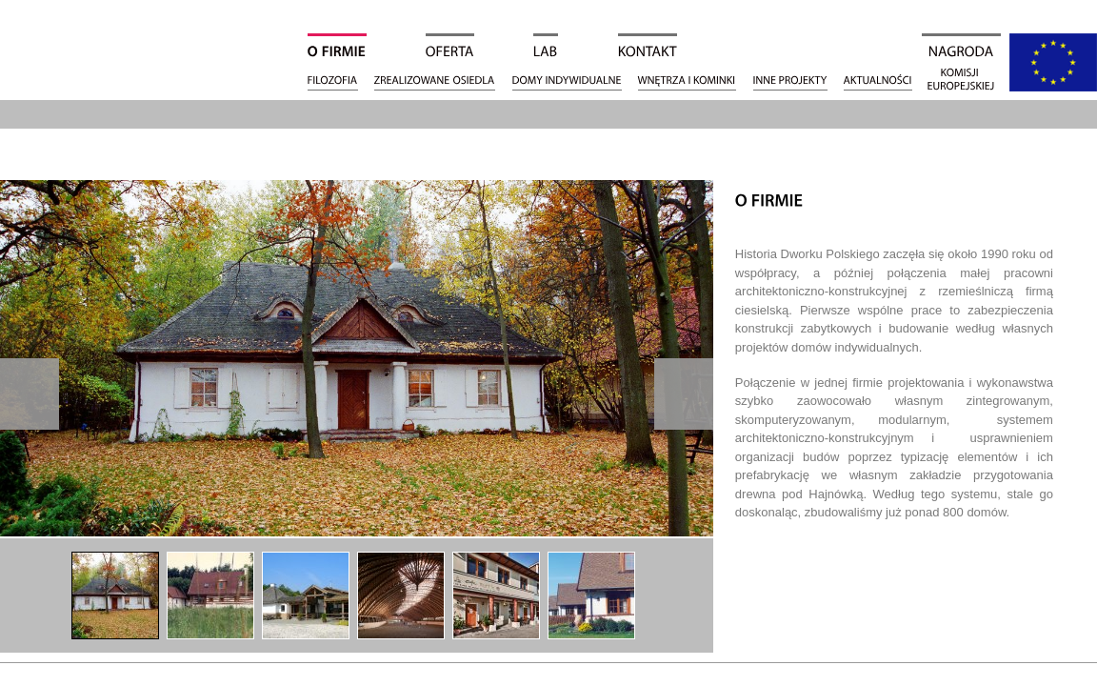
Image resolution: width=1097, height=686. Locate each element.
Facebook (1076, 231)
